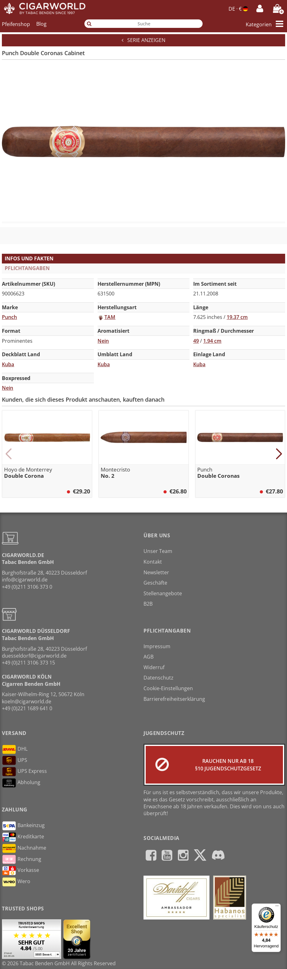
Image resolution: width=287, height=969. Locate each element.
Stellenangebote (163, 593)
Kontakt (153, 561)
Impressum (157, 646)
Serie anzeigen (143, 40)
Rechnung (21, 859)
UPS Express (24, 772)
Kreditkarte (23, 837)
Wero (16, 882)
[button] (8, 454)
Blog (41, 23)
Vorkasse (20, 871)
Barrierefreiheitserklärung (174, 698)
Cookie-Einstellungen (168, 688)
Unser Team (158, 551)
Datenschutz (159, 677)
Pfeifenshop (16, 23)
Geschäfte (155, 582)
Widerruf (154, 667)
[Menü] (277, 907)
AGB (149, 656)
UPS (14, 760)
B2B (148, 603)
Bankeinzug (23, 826)
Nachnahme (24, 848)
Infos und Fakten (29, 258)
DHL (15, 749)
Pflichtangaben (27, 268)
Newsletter (156, 572)
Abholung (21, 783)
